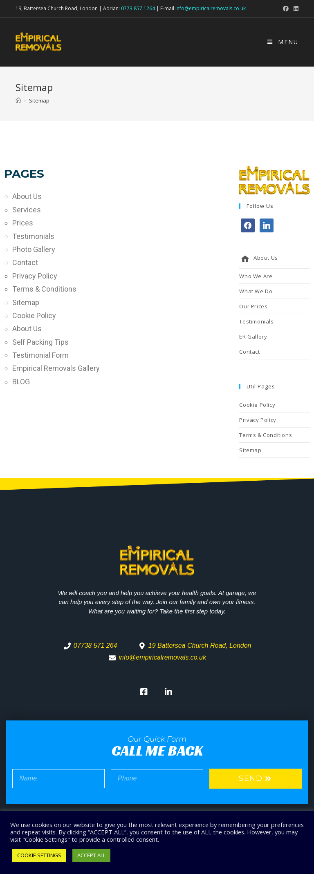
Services (26, 209)
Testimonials (33, 236)
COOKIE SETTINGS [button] (39, 855)
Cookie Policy (34, 315)
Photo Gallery (33, 249)
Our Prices (253, 306)
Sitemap (25, 302)
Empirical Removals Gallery (56, 368)
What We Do (255, 291)
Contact (25, 262)
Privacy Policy (34, 276)
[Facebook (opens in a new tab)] (285, 8)
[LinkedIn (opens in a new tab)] (294, 8)
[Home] (18, 100)
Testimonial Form (40, 355)
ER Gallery (253, 336)
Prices (22, 222)
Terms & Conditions (44, 289)
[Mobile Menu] (282, 42)
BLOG (21, 381)
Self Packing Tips (40, 342)
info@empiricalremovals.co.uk (210, 8)
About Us (27, 196)
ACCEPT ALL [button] (91, 855)
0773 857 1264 (138, 8)
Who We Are (255, 276)
